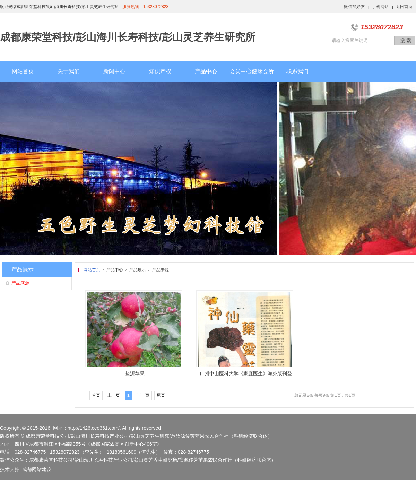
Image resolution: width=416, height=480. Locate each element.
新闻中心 (114, 71)
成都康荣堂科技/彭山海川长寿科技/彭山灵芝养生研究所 (127, 37)
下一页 (143, 395)
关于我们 (69, 71)
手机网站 (380, 6)
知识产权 (160, 71)
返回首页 (404, 6)
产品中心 (206, 71)
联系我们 (297, 71)
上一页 (113, 395)
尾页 (161, 395)
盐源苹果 (135, 373)
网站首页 (23, 71)
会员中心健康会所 (251, 71)
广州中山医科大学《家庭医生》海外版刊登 (246, 373)
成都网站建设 (36, 469)
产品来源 (20, 282)
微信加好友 (354, 6)
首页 (96, 395)
